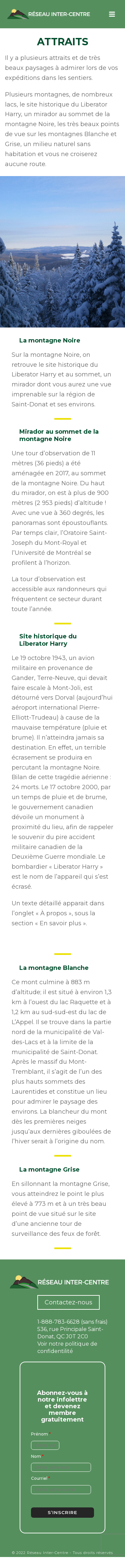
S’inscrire (62, 1512)
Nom (37, 1456)
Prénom (41, 1434)
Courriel (40, 1478)
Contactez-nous (68, 1302)
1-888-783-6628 (58, 1322)
